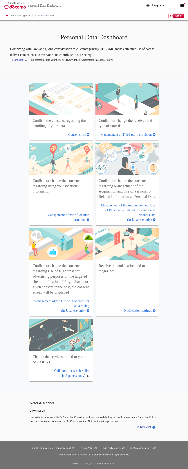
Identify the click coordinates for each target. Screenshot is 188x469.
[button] (61, 111)
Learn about (20, 59)
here (43, 15)
